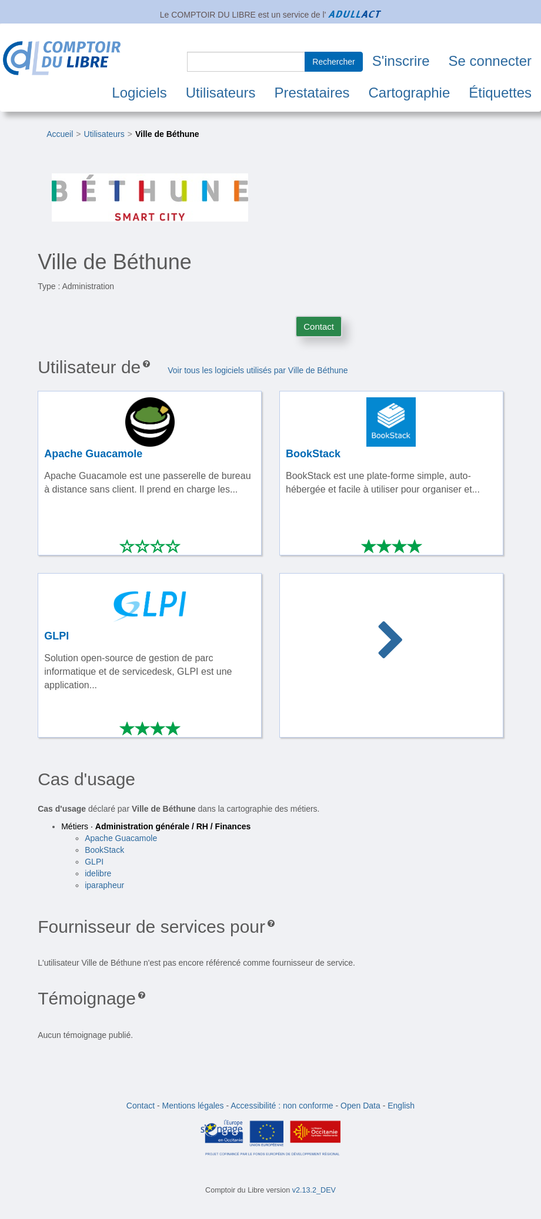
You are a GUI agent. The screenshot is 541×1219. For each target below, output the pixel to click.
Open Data (360, 1105)
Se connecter (490, 61)
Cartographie (409, 93)
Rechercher (333, 61)
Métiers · (156, 826)
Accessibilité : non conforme (282, 1105)
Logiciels (139, 93)
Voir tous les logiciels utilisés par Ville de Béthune (258, 370)
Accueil (59, 134)
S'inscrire (401, 61)
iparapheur (104, 885)
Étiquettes (500, 93)
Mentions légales (193, 1105)
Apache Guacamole (121, 838)
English (401, 1105)
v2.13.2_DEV (314, 1190)
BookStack (104, 850)
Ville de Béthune (167, 134)
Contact (318, 326)
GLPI (94, 861)
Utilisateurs (221, 93)
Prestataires (311, 93)
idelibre (98, 873)
